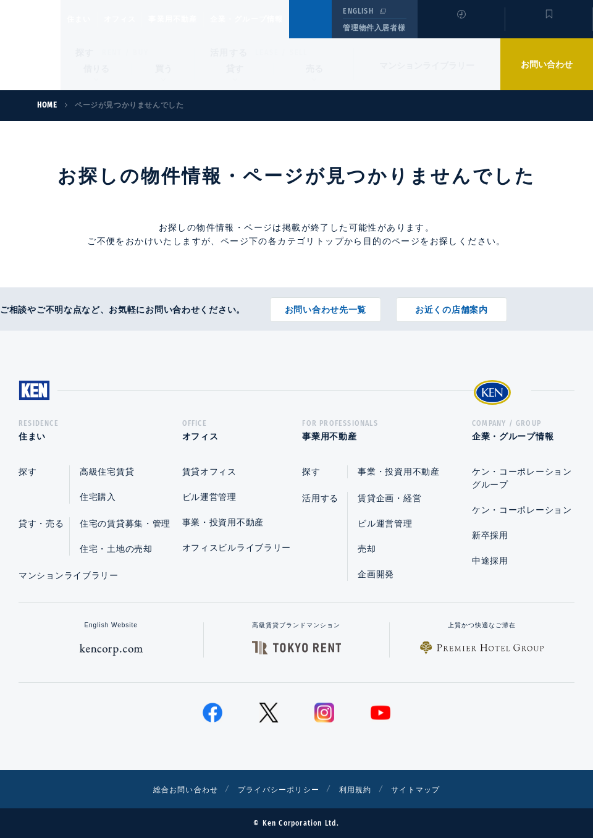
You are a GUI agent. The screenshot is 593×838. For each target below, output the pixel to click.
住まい (84, 19)
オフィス (135, 19)
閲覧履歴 (460, 27)
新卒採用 (490, 535)
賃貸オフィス (209, 471)
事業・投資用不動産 (223, 522)
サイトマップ (430, 789)
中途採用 (490, 560)
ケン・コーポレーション (522, 510)
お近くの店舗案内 (451, 305)
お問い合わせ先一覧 (325, 305)
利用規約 (363, 789)
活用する (229, 52)
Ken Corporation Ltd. (30, 45)
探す (85, 52)
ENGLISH (358, 11)
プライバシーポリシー (277, 789)
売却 (367, 549)
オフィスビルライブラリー (236, 547)
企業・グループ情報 (284, 19)
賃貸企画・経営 (389, 498)
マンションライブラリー (426, 65)
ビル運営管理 (209, 497)
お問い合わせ (547, 64)
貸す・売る (41, 523)
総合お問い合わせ (172, 789)
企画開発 (376, 574)
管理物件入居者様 (374, 27)
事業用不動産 (199, 19)
